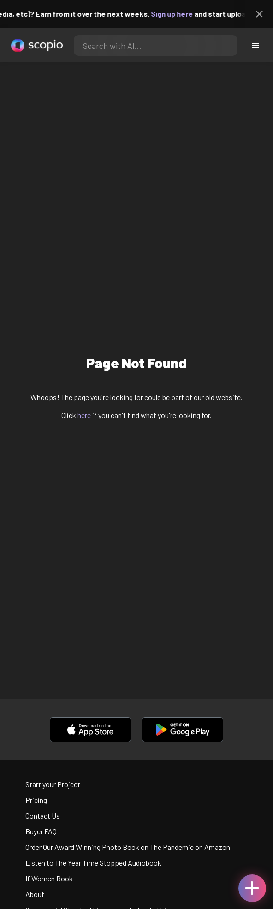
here (84, 415)
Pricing (36, 799)
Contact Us (42, 815)
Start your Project (52, 784)
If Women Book (49, 878)
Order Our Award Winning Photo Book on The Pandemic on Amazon (127, 847)
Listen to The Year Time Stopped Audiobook (93, 862)
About (34, 894)
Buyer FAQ (41, 831)
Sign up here (175, 13)
